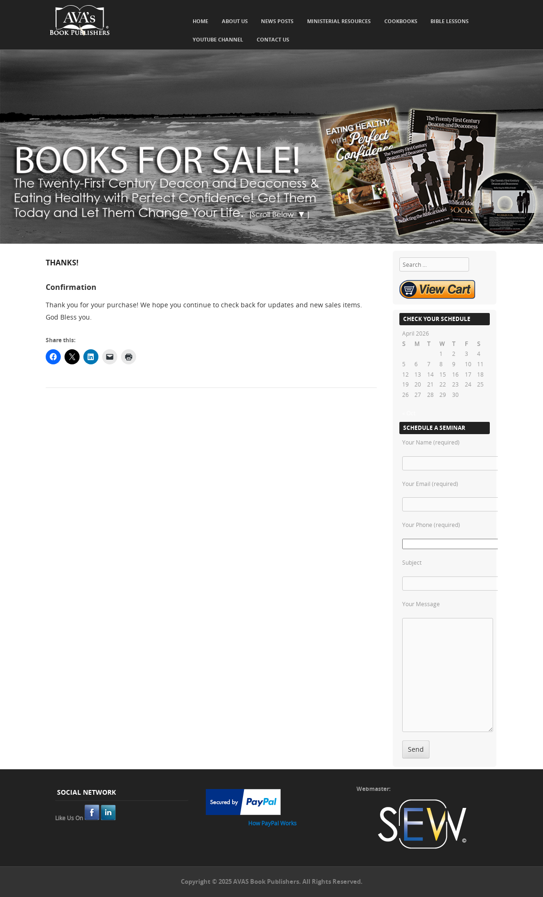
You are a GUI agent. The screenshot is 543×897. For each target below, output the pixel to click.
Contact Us (273, 39)
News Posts (277, 21)
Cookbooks (400, 21)
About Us (235, 21)
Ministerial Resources (339, 21)
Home (200, 21)
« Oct (408, 413)
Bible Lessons (449, 21)
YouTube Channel (218, 39)
